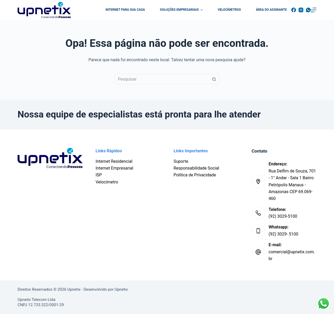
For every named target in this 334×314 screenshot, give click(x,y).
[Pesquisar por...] (162, 79)
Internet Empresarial (114, 168)
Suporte (181, 161)
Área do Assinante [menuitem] (271, 10)
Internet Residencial (114, 161)
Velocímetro (107, 182)
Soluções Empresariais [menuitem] (182, 10)
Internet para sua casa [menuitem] (125, 10)
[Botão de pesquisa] (214, 79)
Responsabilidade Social (196, 168)
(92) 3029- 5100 (283, 234)
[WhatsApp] (308, 10)
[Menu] (313, 10)
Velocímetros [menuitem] (229, 10)
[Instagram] (301, 10)
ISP (99, 174)
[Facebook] (293, 10)
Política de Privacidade (195, 174)
